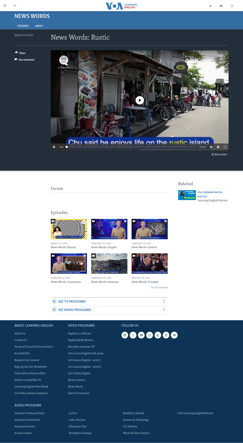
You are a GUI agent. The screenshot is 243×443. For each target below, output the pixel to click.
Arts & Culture (23, 433)
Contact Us (20, 340)
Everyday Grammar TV (81, 347)
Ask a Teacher (77, 420)
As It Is (73, 413)
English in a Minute (79, 333)
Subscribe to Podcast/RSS (29, 373)
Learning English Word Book (31, 386)
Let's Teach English (79, 373)
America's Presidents (27, 420)
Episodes (23, 26)
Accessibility (22, 353)
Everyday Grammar (80, 433)
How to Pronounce (79, 393)
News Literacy (76, 380)
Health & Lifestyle (133, 413)
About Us (19, 333)
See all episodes (159, 287)
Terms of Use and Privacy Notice (33, 347)
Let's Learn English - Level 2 (84, 367)
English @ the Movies (80, 340)
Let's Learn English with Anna (85, 353)
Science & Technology (136, 420)
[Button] (20, 53)
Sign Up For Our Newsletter (30, 367)
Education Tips (78, 426)
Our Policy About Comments (31, 393)
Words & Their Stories (136, 433)
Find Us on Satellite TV (27, 380)
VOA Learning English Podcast (195, 413)
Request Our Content (26, 360)
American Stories (24, 426)
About (39, 26)
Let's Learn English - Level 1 (84, 360)
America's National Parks (29, 413)
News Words (75, 386)
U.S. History (130, 426)
